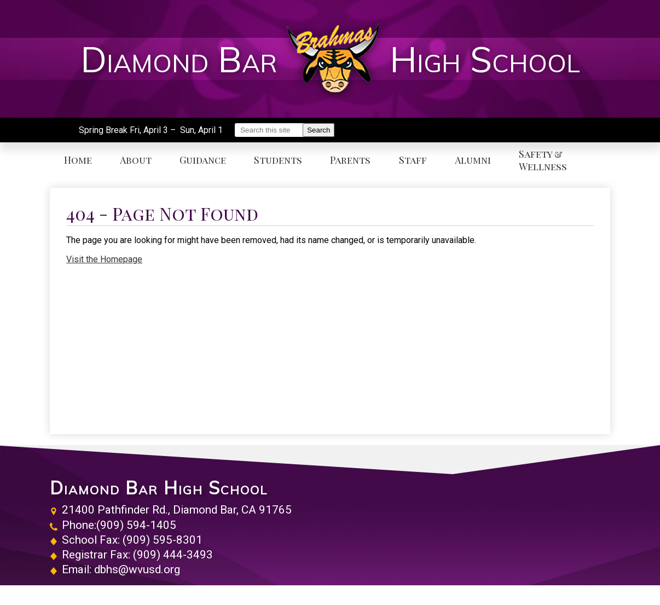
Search (318, 130)
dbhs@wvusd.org (137, 569)
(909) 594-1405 (136, 525)
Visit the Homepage (104, 259)
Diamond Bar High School (159, 488)
